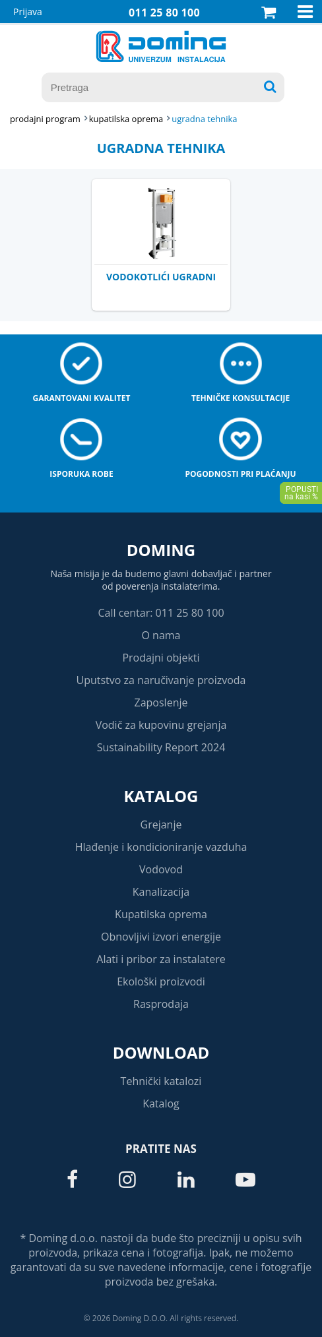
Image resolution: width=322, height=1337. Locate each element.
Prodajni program (45, 119)
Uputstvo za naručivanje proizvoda (160, 680)
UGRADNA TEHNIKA (204, 119)
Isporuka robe (81, 474)
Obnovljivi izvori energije (161, 936)
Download (161, 1052)
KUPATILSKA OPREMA (126, 119)
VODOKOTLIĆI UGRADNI (161, 276)
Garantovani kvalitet (82, 398)
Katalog (161, 796)
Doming (161, 550)
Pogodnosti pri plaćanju (240, 474)
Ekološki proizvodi (161, 981)
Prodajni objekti (160, 657)
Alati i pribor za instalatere (160, 959)
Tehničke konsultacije (240, 398)
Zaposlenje (161, 702)
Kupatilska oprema (161, 914)
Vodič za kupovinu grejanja (161, 725)
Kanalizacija (161, 892)
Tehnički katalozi (161, 1081)
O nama (160, 635)
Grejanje (161, 824)
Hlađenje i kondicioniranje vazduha (161, 847)
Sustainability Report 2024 (161, 747)
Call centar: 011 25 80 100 (161, 613)
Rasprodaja (161, 1004)
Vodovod (161, 869)
